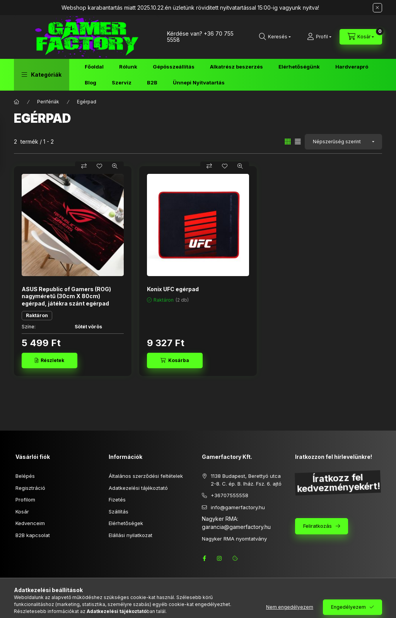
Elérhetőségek (126, 523)
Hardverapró (351, 67)
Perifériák (48, 102)
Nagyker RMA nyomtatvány (234, 539)
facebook (204, 558)
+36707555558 (229, 495)
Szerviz (121, 82)
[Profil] (319, 37)
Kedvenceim (30, 523)
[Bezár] (377, 7)
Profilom (25, 499)
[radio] (298, 141)
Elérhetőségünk (299, 67)
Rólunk (128, 67)
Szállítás (118, 511)
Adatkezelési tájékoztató (138, 488)
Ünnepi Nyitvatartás (199, 82)
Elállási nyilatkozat (130, 535)
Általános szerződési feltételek (146, 476)
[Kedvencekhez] (99, 166)
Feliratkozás (317, 526)
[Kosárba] (175, 360)
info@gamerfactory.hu (238, 507)
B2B (152, 82)
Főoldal (94, 67)
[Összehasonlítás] (84, 166)
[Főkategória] (16, 101)
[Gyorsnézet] (115, 166)
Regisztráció (30, 488)
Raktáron (37, 315)
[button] (41, 75)
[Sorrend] (343, 141)
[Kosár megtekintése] (361, 37)
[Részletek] (49, 360)
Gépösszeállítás (174, 67)
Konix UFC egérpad (173, 289)
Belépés (25, 476)
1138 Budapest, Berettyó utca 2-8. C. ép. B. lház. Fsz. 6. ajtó (246, 480)
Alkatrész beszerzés (236, 67)
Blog (90, 82)
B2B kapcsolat (32, 535)
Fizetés (117, 499)
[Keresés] (275, 37)
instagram (219, 558)
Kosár (22, 511)
